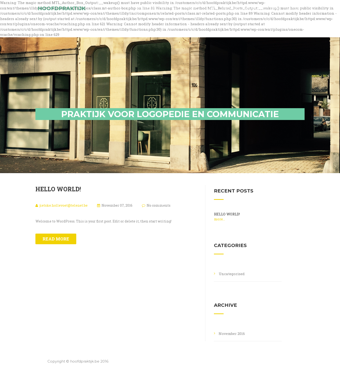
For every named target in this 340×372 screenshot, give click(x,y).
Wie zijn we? (150, 11)
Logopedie (184, 11)
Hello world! (58, 189)
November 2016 (232, 333)
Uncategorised (232, 273)
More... (219, 219)
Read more (55, 239)
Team (210, 11)
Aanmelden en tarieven (250, 11)
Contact (295, 11)
